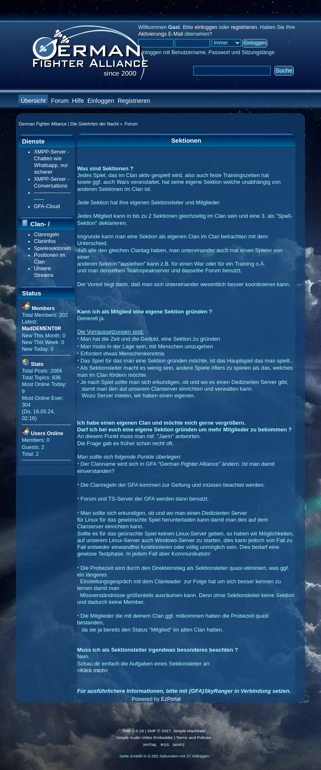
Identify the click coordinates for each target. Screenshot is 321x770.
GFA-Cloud (47, 206)
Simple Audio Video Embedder (144, 737)
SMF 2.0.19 (133, 730)
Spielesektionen (52, 248)
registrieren (244, 27)
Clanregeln (46, 235)
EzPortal (171, 699)
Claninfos (45, 241)
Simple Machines (189, 730)
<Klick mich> (92, 670)
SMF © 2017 (159, 730)
